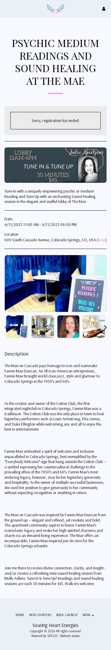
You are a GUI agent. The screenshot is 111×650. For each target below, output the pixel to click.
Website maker (70, 636)
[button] (6, 8)
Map (101, 239)
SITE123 (52, 636)
